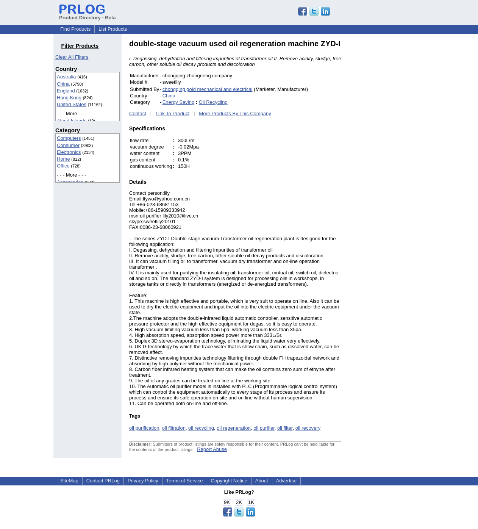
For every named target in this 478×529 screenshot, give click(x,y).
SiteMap (69, 481)
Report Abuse (212, 449)
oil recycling (201, 428)
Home (63, 159)
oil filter (284, 428)
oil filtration (174, 428)
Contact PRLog (103, 481)
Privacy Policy (143, 481)
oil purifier (264, 428)
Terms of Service (184, 481)
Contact (137, 113)
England (66, 91)
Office (63, 166)
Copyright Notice (229, 481)
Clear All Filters (71, 57)
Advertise (286, 481)
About (261, 481)
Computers (69, 138)
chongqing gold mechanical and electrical (207, 89)
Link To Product (172, 113)
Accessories (70, 182)
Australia (66, 77)
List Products (112, 29)
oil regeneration (234, 428)
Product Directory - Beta (87, 14)
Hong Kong (69, 97)
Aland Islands (71, 121)
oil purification (144, 428)
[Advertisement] (392, 153)
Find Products (75, 29)
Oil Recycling (213, 102)
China (63, 84)
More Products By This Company (235, 113)
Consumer (68, 145)
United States (71, 104)
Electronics (69, 152)
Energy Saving (178, 102)
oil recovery (307, 428)
